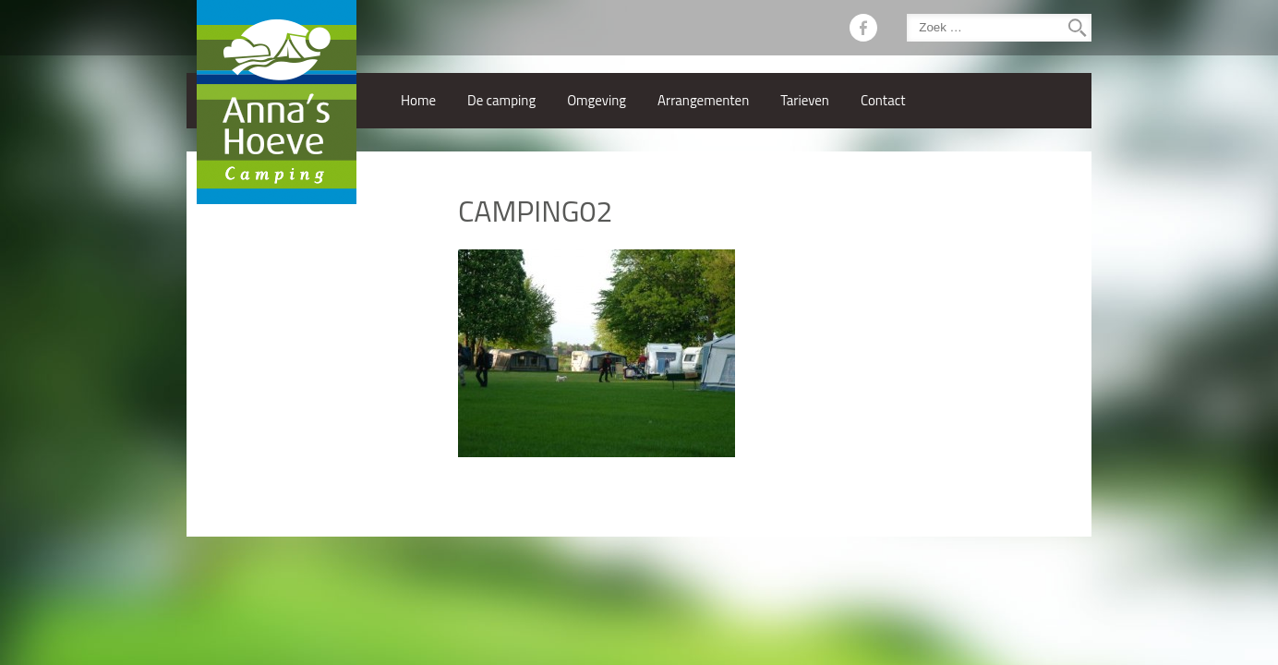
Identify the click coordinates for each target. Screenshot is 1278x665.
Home (418, 100)
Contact (883, 100)
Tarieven (804, 100)
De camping (501, 100)
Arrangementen (703, 100)
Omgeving (596, 100)
